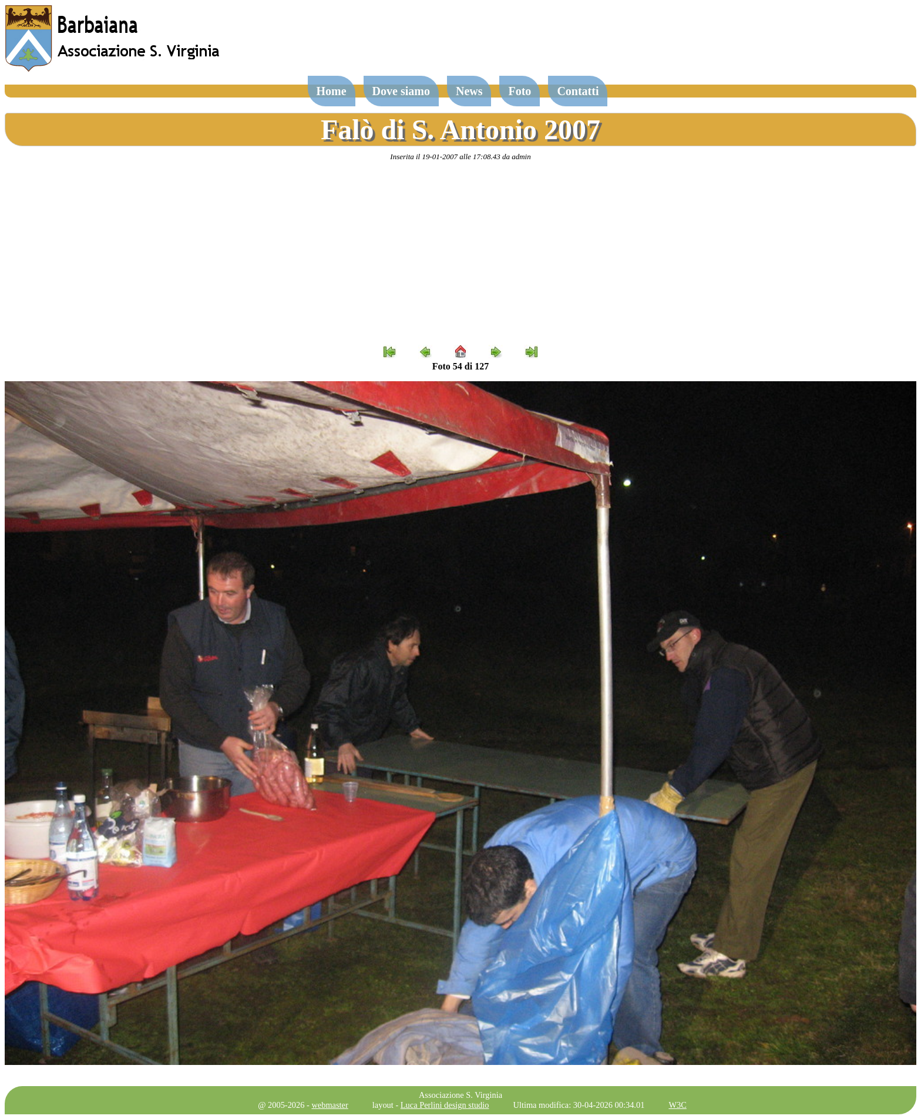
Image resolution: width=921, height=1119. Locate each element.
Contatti (578, 91)
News (469, 91)
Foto (519, 91)
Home (332, 91)
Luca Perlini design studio (445, 1105)
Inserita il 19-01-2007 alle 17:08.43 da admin (460, 156)
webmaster (329, 1105)
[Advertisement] (460, 253)
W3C (677, 1105)
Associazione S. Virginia (460, 1095)
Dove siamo (401, 91)
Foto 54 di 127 (460, 366)
